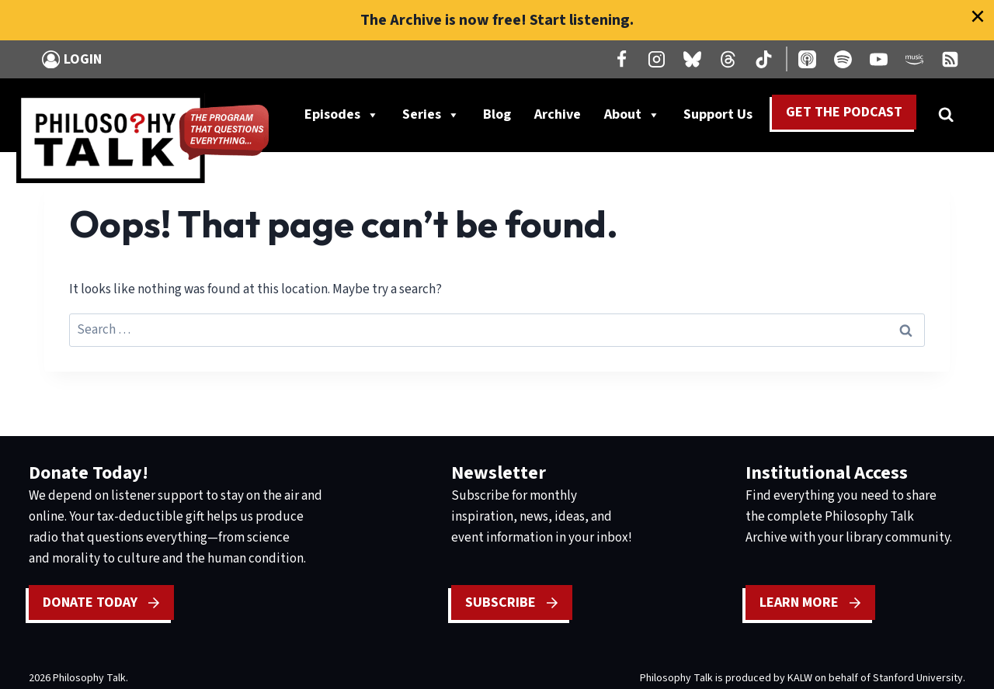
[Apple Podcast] (807, 59)
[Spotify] (842, 59)
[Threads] (728, 59)
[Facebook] (621, 59)
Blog (497, 114)
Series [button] (431, 115)
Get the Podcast (844, 112)
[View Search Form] (946, 115)
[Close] (977, 16)
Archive (557, 114)
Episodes (341, 115)
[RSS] (950, 59)
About (632, 115)
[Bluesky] (693, 59)
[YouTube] (878, 59)
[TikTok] (764, 59)
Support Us (723, 115)
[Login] (72, 59)
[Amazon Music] (914, 59)
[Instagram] (657, 59)
